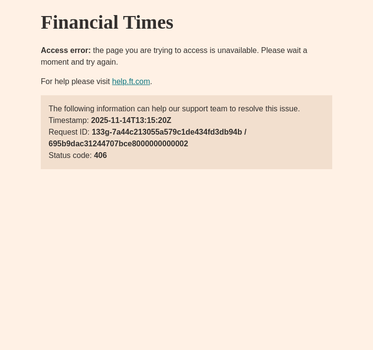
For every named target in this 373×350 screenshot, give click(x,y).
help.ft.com (131, 81)
